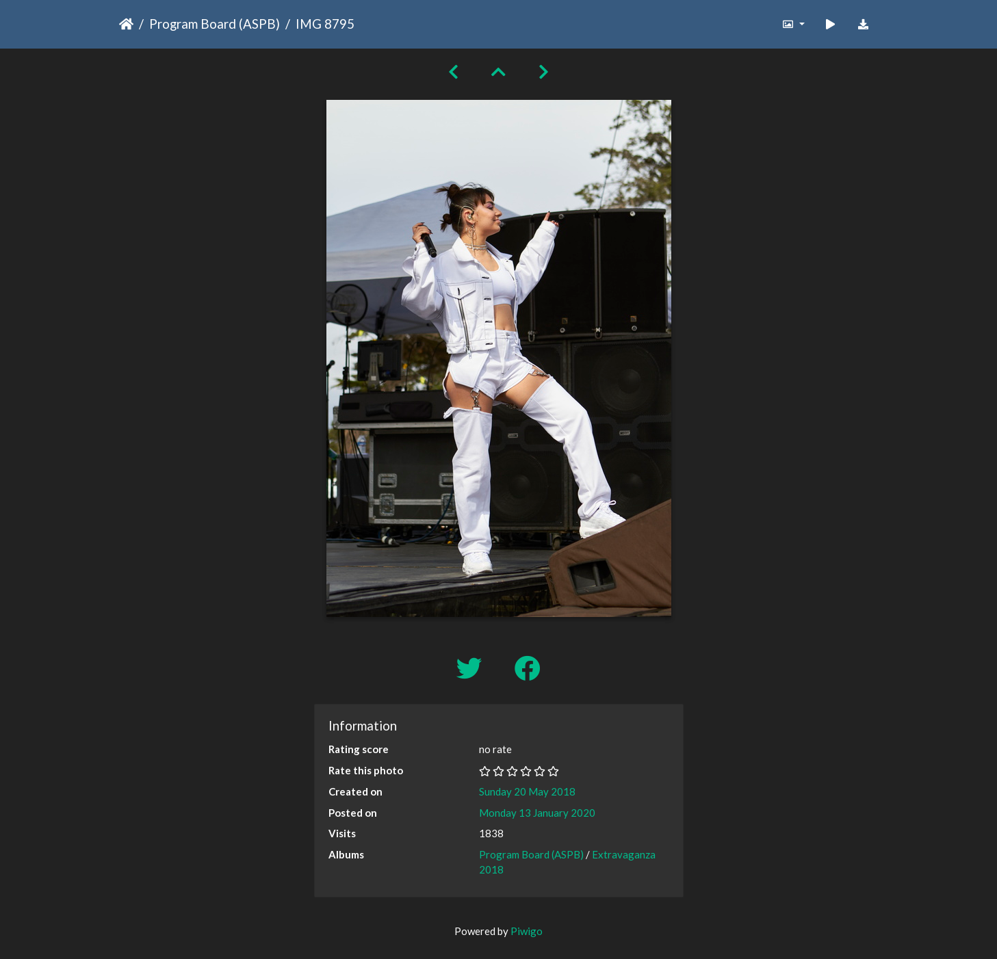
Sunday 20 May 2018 (527, 791)
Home (126, 24)
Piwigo (526, 931)
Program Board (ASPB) (214, 23)
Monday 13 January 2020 (537, 812)
